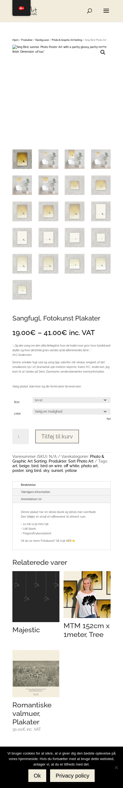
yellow (71, 470)
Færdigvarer (42, 39)
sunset (57, 470)
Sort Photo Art (81, 461)
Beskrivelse (28, 484)
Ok (37, 776)
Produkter (26, 39)
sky (46, 470)
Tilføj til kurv (57, 436)
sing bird (33, 470)
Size (17, 402)
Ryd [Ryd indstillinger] (109, 418)
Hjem (15, 39)
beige (24, 466)
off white (71, 466)
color (17, 413)
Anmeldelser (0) (31, 499)
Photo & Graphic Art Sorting (67, 39)
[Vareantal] (20, 436)
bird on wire (51, 466)
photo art (89, 466)
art (14, 466)
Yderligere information (35, 492)
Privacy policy (72, 776)
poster (18, 470)
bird (35, 466)
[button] (103, 52)
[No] (116, 767)
